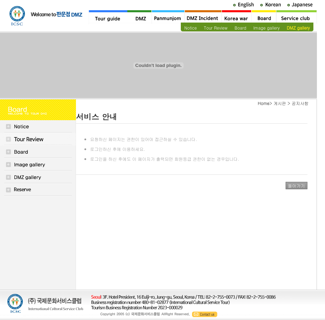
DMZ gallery (298, 28)
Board (240, 28)
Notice (190, 28)
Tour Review (215, 28)
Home (263, 103)
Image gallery (266, 28)
